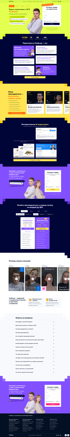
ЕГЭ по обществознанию (40, 423)
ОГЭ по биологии (52, 425)
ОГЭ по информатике (53, 426)
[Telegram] (58, 435)
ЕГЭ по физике (38, 427)
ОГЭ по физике (52, 427)
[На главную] (11, 435)
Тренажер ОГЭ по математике (27, 423)
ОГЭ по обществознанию (54, 423)
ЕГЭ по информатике (39, 426)
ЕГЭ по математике (39, 422)
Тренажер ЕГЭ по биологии (13, 427)
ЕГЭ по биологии (39, 425)
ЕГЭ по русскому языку (40, 420)
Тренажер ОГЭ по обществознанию (25, 425)
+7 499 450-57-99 (38, 435)
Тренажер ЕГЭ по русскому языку (14, 421)
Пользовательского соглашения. (57, 194)
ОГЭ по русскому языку (54, 420)
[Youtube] (60, 435)
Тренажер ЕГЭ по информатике (14, 428)
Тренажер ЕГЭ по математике (14, 423)
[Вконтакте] (57, 435)
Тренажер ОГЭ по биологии (27, 427)
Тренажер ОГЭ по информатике (28, 428)
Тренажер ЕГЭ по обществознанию (12, 425)
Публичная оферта (32, 435)
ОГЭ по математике (53, 422)
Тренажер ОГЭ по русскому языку (28, 421)
